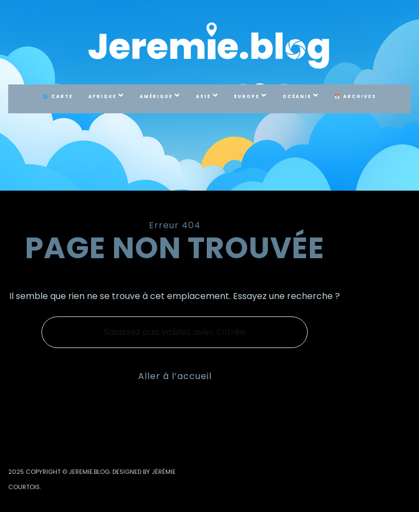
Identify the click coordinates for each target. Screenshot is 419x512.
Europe (247, 97)
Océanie (297, 97)
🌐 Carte (58, 97)
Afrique (102, 97)
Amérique (156, 97)
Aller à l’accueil (175, 376)
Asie (203, 97)
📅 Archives (355, 97)
